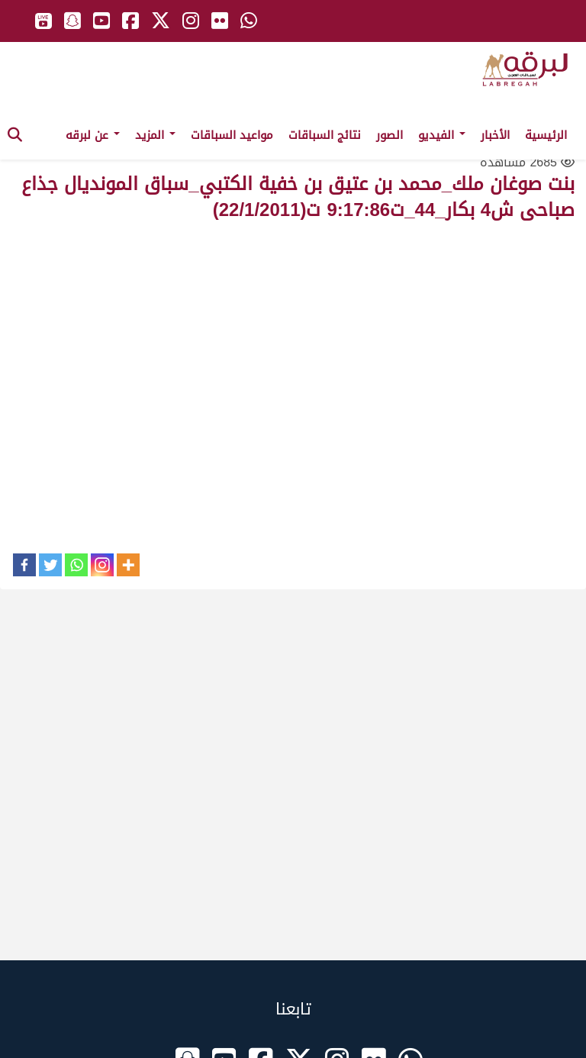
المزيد (155, 135)
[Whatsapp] (76, 564)
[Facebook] (24, 564)
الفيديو (441, 135)
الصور (389, 135)
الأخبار (495, 135)
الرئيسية (546, 135)
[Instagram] (102, 564)
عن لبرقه (93, 135)
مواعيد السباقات (232, 135)
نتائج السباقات (324, 135)
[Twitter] (50, 564)
